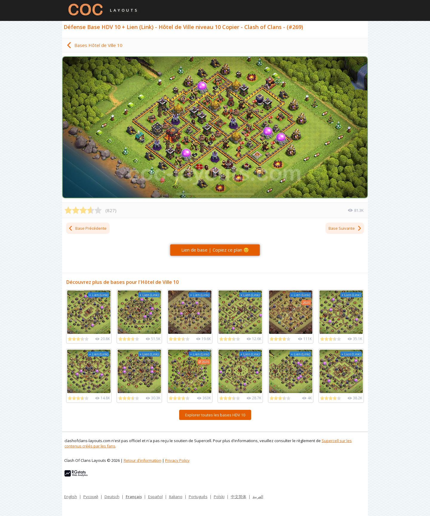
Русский (90, 496)
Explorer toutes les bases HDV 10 (215, 415)
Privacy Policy (177, 460)
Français (134, 496)
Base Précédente (87, 228)
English (70, 496)
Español (155, 496)
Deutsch (112, 496)
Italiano (175, 496)
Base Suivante (345, 228)
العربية (258, 496)
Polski (219, 496)
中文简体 (238, 496)
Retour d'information (142, 460)
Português (198, 496)
